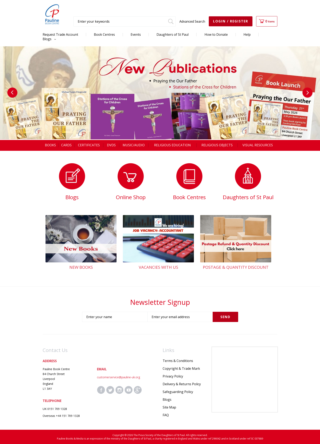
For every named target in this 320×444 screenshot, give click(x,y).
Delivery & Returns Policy (182, 384)
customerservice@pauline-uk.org (118, 377)
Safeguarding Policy (178, 392)
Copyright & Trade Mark (181, 368)
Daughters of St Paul (173, 34)
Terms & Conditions (178, 361)
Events (136, 34)
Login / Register (230, 21)
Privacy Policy (173, 376)
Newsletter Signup (160, 302)
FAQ (166, 415)
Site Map (169, 407)
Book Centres (104, 34)
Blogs (48, 39)
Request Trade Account (60, 34)
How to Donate (216, 34)
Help (247, 34)
